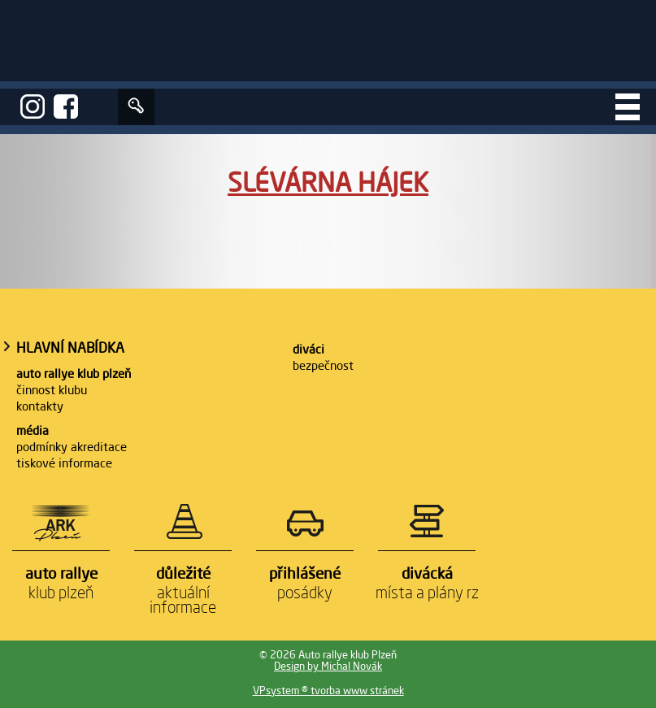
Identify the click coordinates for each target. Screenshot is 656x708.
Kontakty (39, 406)
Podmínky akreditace (71, 446)
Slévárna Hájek (328, 182)
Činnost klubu (51, 389)
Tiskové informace (64, 463)
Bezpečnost (323, 365)
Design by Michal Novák (328, 666)
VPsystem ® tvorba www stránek (328, 690)
